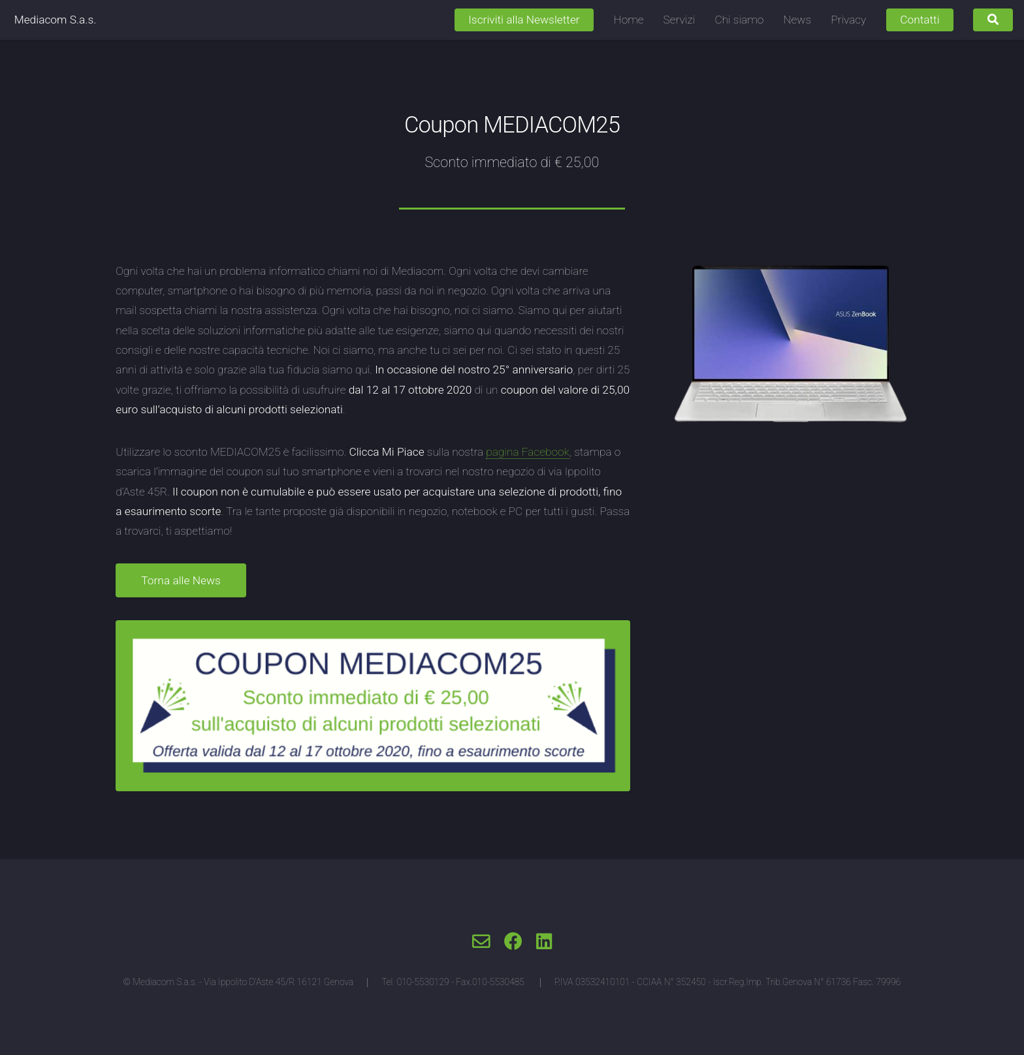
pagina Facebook (527, 451)
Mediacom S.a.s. (55, 19)
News (797, 19)
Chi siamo (738, 19)
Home (629, 19)
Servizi (680, 19)
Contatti (919, 19)
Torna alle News (180, 580)
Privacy (848, 19)
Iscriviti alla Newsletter (523, 19)
